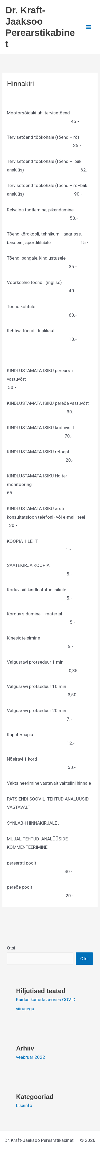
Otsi (11, 948)
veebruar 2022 (30, 1057)
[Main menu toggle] (89, 27)
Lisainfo (24, 1105)
